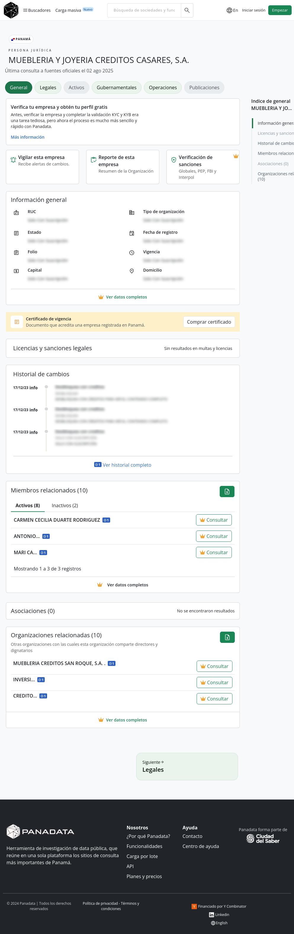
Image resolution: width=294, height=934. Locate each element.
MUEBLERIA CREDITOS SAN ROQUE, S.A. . (64, 663)
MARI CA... (30, 552)
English (219, 923)
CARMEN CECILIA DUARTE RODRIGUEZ (62, 520)
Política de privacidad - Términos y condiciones (111, 906)
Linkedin (219, 914)
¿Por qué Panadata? (148, 836)
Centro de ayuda (201, 846)
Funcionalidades (144, 846)
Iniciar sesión (254, 10)
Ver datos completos (122, 720)
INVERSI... (29, 679)
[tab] (20, 87)
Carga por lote (142, 856)
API (130, 866)
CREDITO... (30, 696)
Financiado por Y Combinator (219, 906)
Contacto (193, 836)
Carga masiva (68, 10)
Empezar (280, 10)
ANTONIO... (32, 536)
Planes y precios (144, 876)
